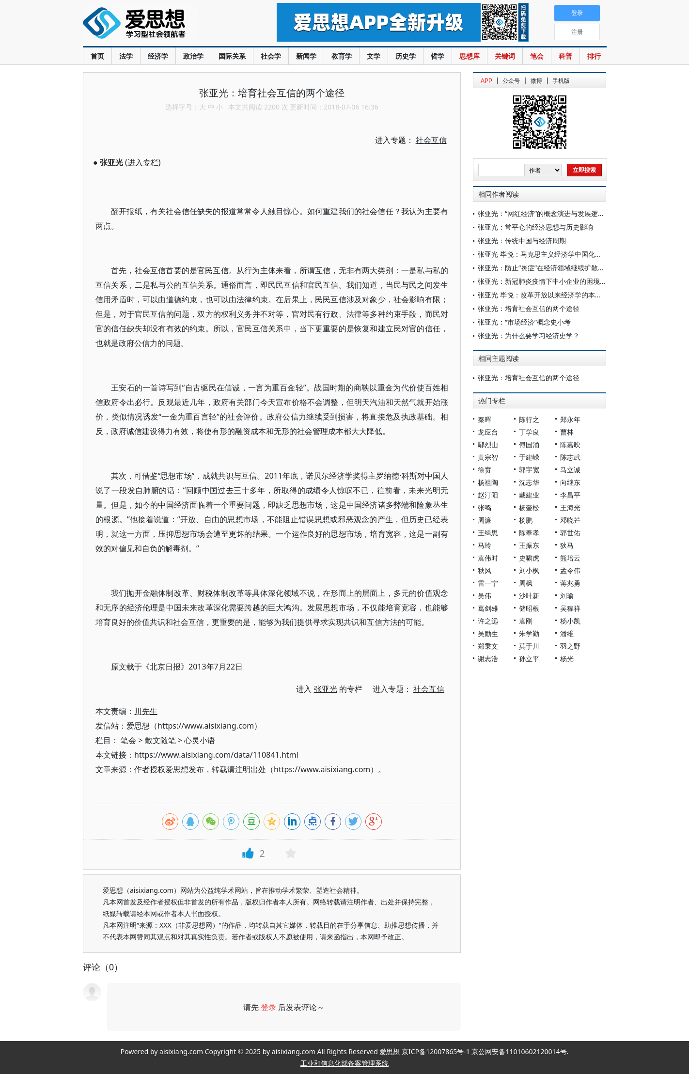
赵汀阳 (488, 494)
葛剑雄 (488, 608)
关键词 (505, 56)
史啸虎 (529, 557)
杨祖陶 (488, 482)
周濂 (484, 520)
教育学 (341, 56)
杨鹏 (525, 520)
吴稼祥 (570, 608)
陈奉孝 (529, 532)
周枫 (525, 583)
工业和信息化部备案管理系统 (344, 1063)
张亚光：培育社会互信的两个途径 (528, 308)
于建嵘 (529, 457)
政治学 (193, 56)
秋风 (484, 570)
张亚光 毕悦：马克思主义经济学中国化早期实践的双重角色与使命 (577, 254)
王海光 (570, 507)
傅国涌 (529, 444)
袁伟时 (488, 557)
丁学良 (529, 431)
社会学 (271, 56)
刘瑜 (567, 595)
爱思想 (160, 24)
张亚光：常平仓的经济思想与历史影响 (535, 227)
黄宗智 (488, 457)
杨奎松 (529, 507)
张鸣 (484, 507)
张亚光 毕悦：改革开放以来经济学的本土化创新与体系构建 (567, 294)
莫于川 (529, 646)
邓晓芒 (570, 520)
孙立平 (529, 658)
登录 (268, 1007)
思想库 (469, 56)
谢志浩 (488, 658)
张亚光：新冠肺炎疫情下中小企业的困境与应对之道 (556, 281)
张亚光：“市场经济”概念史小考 (524, 322)
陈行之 (529, 419)
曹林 (567, 431)
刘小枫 (529, 570)
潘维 (567, 633)
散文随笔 (160, 740)
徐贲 (484, 469)
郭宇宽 (529, 469)
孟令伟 (570, 570)
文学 (373, 56)
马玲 (484, 545)
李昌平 (570, 494)
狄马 (567, 545)
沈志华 (529, 482)
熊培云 (570, 557)
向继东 (570, 482)
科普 (565, 56)
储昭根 (529, 608)
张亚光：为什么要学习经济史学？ (528, 335)
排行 (594, 56)
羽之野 (570, 646)
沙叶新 (529, 595)
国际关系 (232, 56)
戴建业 (529, 494)
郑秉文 (488, 646)
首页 (97, 56)
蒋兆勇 (570, 583)
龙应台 (488, 431)
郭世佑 (570, 532)
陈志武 (570, 457)
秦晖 (484, 419)
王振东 (529, 545)
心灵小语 (199, 740)
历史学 (405, 56)
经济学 (158, 56)
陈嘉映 (570, 444)
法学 (126, 56)
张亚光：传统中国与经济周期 (522, 240)
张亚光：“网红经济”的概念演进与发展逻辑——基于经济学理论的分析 (582, 213)
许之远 (488, 620)
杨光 (567, 658)
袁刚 (525, 620)
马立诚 (570, 469)
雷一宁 (488, 583)
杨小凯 (570, 620)
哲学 (437, 56)
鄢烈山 (488, 444)
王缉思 (488, 532)
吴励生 (488, 633)
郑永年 (570, 419)
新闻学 (306, 56)
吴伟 (484, 595)
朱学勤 (529, 633)
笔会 (537, 56)
